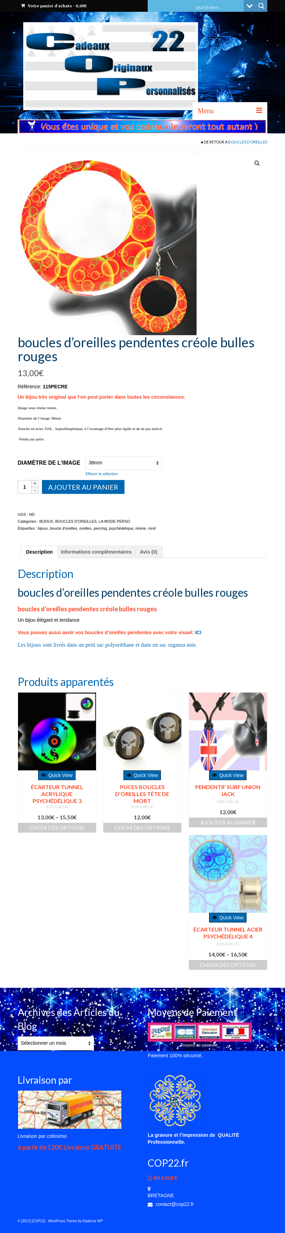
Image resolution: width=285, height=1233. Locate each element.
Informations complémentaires (96, 552)
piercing (100, 528)
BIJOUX (46, 521)
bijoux (43, 528)
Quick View (56, 775)
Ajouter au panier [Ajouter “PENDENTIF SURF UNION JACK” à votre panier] (228, 822)
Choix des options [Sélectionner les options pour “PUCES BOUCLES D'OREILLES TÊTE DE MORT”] (142, 827)
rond (152, 528)
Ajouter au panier (83, 487)
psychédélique (121, 528)
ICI (198, 632)
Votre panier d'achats (54, 5)
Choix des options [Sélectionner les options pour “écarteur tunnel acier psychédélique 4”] (228, 964)
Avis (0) (148, 552)
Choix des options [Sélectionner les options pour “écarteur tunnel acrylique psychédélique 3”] (57, 827)
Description (39, 552)
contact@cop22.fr (171, 1204)
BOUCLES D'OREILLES (247, 142)
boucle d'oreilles (63, 528)
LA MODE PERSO (114, 521)
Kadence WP (93, 1221)
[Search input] (219, 7)
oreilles (85, 528)
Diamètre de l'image (49, 463)
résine (141, 528)
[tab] (39, 552)
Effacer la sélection (102, 474)
